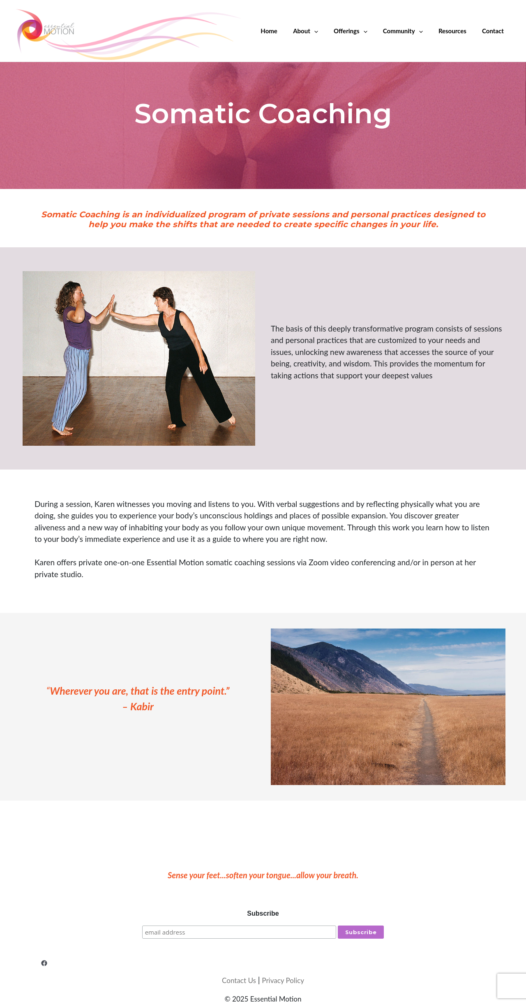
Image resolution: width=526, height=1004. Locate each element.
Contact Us (239, 980)
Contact (494, 31)
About (321, 30)
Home (287, 31)
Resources (457, 31)
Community (411, 30)
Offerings (362, 30)
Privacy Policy (283, 980)
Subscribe (263, 913)
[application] (329, 30)
